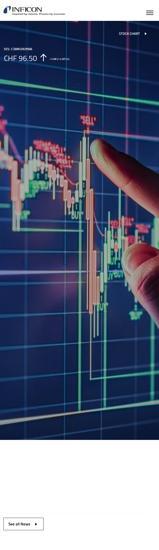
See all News (24, 524)
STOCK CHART (135, 33)
